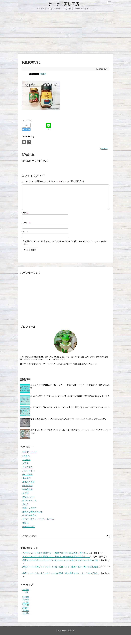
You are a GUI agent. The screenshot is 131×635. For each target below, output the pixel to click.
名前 (25, 213)
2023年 (25, 600)
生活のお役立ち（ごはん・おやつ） (38, 519)
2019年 (25, 610)
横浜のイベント (29, 500)
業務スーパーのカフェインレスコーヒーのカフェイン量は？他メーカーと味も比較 (60, 560)
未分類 (25, 493)
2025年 (25, 590)
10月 (26, 592)
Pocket (43, 74)
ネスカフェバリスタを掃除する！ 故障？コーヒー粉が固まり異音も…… (56, 553)
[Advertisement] (65, 32)
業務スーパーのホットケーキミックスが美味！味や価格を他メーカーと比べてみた (60, 573)
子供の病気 (27, 486)
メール (26, 222)
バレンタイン (28, 471)
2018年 (25, 613)
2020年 (25, 608)
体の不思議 (27, 474)
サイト (25, 232)
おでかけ (26, 460)
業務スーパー (28, 497)
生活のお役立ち (29, 515)
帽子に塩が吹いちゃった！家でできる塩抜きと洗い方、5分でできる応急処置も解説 (68, 419)
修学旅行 (26, 478)
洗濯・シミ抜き (29, 508)
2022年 (25, 602)
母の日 (25, 504)
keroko (104, 148)
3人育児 (26, 456)
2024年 (25, 597)
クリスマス (27, 467)
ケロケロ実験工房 (63, 4)
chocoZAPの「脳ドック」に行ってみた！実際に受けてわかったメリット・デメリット (70, 407)
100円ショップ (29, 452)
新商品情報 (27, 489)
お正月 (25, 463)
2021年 (25, 605)
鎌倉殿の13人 (28, 526)
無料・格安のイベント (32, 512)
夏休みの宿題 (28, 482)
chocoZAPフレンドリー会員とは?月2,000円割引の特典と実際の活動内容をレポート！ (70, 396)
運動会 (25, 523)
